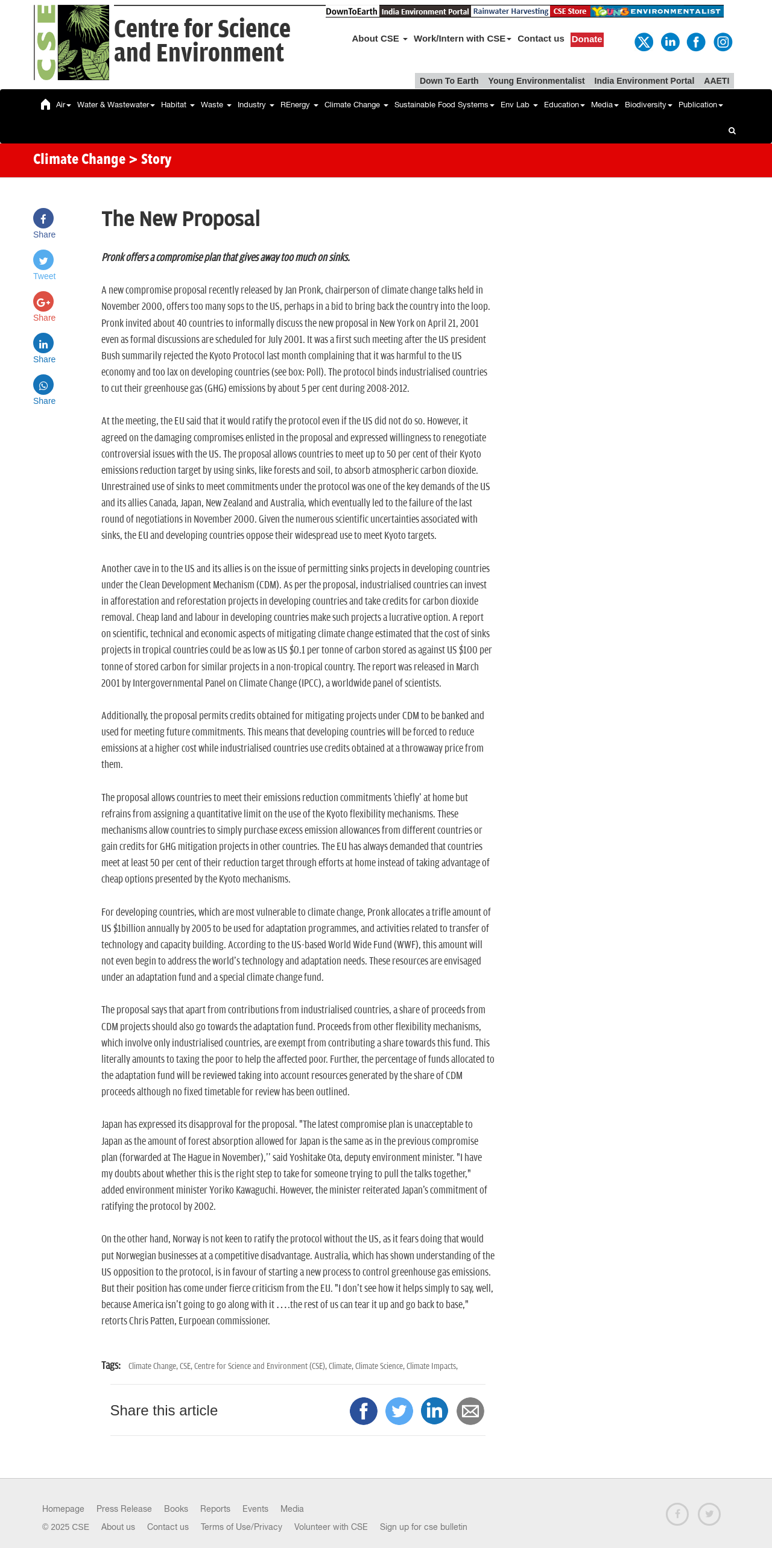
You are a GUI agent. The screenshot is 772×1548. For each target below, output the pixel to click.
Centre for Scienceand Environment (202, 42)
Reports (215, 1509)
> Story (149, 160)
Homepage (63, 1509)
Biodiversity (648, 104)
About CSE (380, 38)
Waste (216, 104)
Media (605, 104)
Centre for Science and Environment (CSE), (261, 1366)
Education (564, 104)
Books (176, 1509)
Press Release (124, 1509)
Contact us (541, 38)
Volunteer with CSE (331, 1527)
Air (63, 104)
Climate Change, (154, 1366)
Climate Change (356, 104)
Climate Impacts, (432, 1366)
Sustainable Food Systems (444, 104)
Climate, (342, 1366)
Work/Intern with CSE (462, 38)
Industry (256, 104)
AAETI (716, 81)
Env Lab (519, 104)
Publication (701, 104)
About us (118, 1527)
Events (255, 1509)
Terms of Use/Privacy (241, 1527)
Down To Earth (449, 81)
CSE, (187, 1366)
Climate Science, (381, 1366)
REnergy (299, 104)
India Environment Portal (645, 81)
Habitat (178, 104)
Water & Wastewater (116, 104)
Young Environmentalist (537, 81)
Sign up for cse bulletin (423, 1527)
